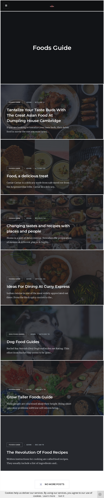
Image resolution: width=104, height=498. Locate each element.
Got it (61, 495)
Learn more (49, 495)
